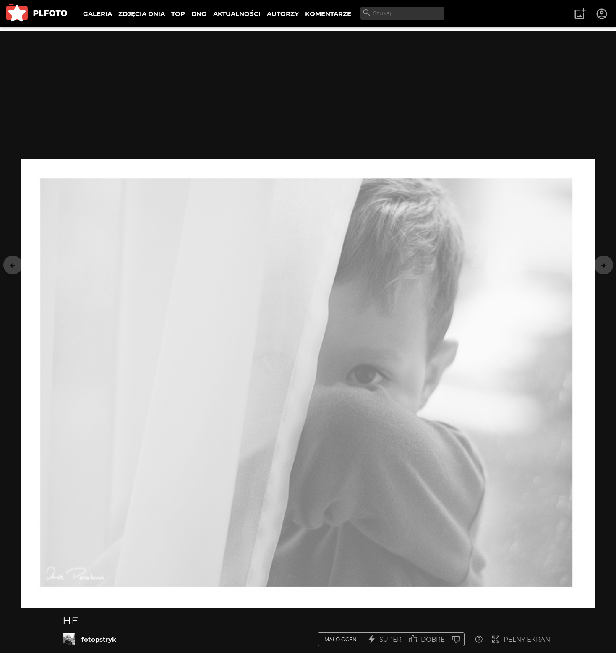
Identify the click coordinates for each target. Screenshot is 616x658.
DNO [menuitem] (199, 14)
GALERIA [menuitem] (97, 14)
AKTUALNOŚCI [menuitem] (237, 14)
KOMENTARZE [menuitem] (328, 14)
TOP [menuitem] (178, 14)
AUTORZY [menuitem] (283, 14)
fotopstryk (98, 639)
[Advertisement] (308, 90)
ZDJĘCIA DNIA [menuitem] (141, 14)
